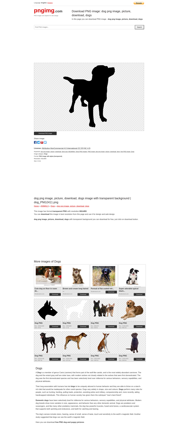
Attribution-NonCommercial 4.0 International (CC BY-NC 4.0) (66, 148)
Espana (50, 3)
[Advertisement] (89, 47)
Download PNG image (45, 133)
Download (55, 294)
